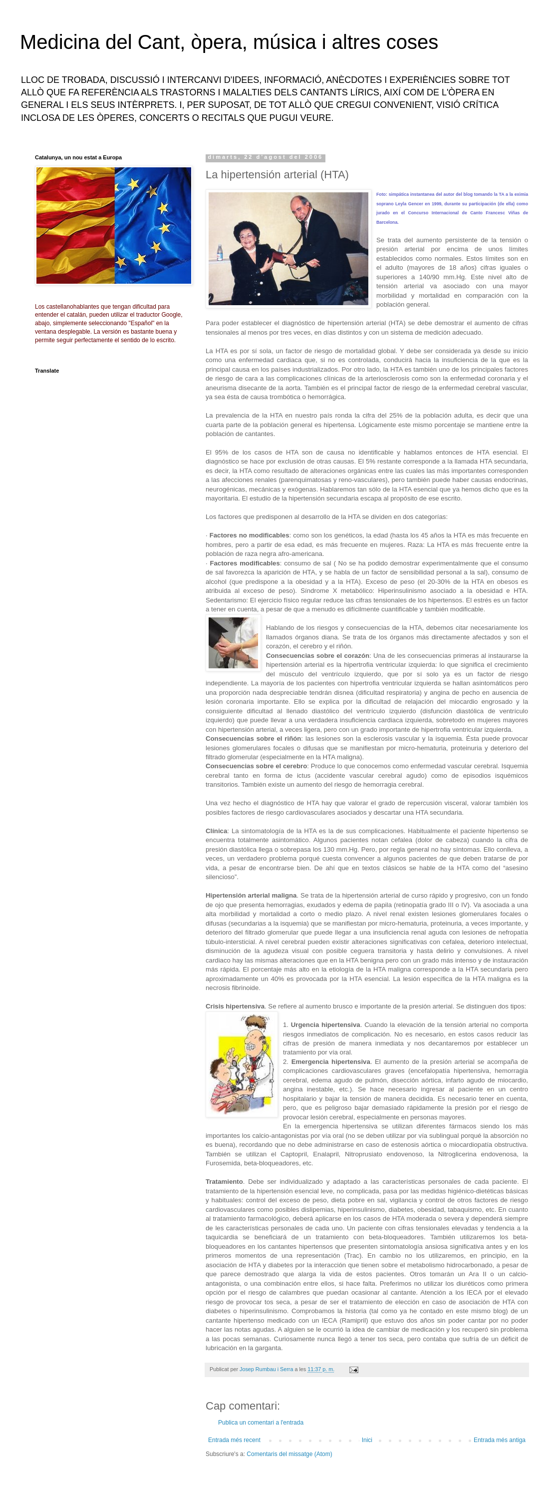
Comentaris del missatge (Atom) (289, 1454)
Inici (367, 1440)
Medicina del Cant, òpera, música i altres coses (229, 42)
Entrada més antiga (500, 1440)
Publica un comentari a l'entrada (260, 1422)
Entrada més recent (234, 1440)
